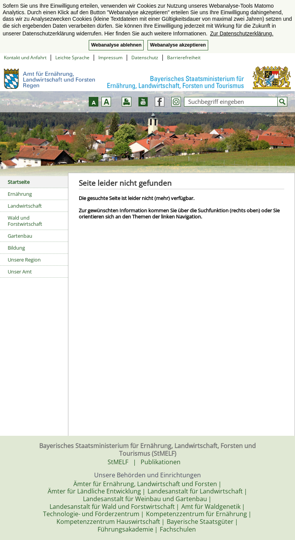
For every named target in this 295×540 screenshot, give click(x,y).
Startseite (19, 181)
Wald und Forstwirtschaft (25, 220)
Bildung (16, 247)
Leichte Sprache (72, 57)
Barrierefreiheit (184, 57)
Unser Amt (20, 271)
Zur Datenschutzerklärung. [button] (241, 33)
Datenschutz (144, 57)
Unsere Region (24, 259)
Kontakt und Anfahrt (25, 57)
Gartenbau (20, 235)
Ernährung (20, 193)
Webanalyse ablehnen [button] (116, 45)
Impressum (110, 57)
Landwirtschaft (25, 205)
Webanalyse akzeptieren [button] (178, 45)
